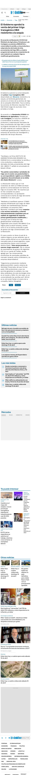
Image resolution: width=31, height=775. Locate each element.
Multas (3, 769)
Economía (16, 16)
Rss (2, 761)
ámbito (2, 20)
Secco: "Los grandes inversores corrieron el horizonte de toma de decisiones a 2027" (15, 647)
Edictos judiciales (18, 766)
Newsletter (25, 738)
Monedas (3, 414)
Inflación (12, 9)
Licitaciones (13, 769)
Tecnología (24, 759)
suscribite (23, 12)
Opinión (12, 751)
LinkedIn (13, 738)
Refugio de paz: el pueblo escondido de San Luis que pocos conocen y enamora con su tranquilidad (15, 330)
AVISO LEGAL (5, 766)
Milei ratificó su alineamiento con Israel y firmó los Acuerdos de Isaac (17, 381)
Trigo (16, 20)
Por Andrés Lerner (5, 624)
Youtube (17, 737)
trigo (10, 95)
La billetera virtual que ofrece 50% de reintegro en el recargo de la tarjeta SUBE (15, 65)
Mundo (12, 753)
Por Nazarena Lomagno (6, 651)
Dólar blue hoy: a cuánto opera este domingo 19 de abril (14, 344)
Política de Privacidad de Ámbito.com (13, 764)
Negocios (4, 751)
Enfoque (24, 9)
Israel (18, 9)
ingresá (27, 12)
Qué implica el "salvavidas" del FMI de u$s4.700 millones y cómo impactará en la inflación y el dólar (17, 375)
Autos (3, 759)
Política (22, 746)
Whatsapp (21, 738)
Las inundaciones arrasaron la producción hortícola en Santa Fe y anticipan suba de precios (17, 142)
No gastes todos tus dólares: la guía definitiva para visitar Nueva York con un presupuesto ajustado (15, 61)
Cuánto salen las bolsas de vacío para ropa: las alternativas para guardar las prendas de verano (18, 147)
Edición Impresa (6, 756)
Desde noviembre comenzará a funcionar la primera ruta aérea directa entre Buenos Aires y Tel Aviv (16, 368)
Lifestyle (21, 751)
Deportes (21, 753)
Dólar (7, 16)
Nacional (4, 753)
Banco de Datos (6, 748)
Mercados (17, 748)
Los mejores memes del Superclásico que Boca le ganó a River (14, 355)
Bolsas (11, 414)
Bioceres (16, 97)
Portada (4, 743)
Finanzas (25, 16)
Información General (21, 756)
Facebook (5, 738)
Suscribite (22, 292)
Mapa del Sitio (11, 761)
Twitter (2, 737)
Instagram (9, 738)
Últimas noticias (15, 743)
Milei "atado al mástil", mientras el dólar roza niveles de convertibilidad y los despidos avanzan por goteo (14, 619)
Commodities (19, 414)
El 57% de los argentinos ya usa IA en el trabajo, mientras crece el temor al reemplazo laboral (6, 537)
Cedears (27, 414)
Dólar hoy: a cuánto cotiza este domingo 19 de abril (15, 350)
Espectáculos (12, 759)
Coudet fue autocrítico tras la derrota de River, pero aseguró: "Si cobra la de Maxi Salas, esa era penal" (15, 337)
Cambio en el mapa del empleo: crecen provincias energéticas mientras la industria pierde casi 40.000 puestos (6, 510)
